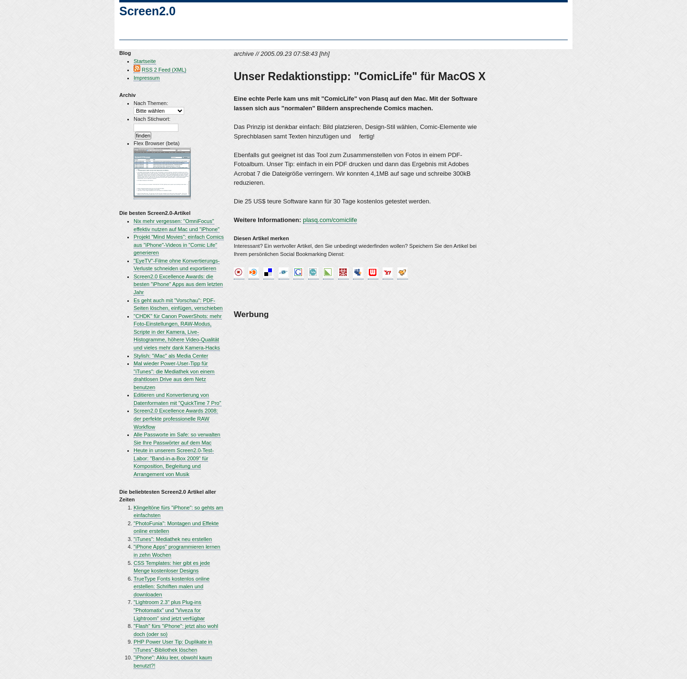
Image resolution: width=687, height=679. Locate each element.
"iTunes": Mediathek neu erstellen (173, 539)
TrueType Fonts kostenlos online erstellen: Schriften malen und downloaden (171, 586)
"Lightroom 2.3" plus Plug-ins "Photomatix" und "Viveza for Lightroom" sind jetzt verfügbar (169, 610)
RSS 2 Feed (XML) (164, 70)
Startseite (145, 61)
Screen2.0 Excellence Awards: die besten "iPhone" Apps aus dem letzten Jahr (178, 284)
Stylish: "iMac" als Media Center (171, 356)
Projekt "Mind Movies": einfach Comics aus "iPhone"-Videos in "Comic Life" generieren (179, 244)
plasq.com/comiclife (330, 219)
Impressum (147, 78)
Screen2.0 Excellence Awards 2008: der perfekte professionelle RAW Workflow (176, 418)
